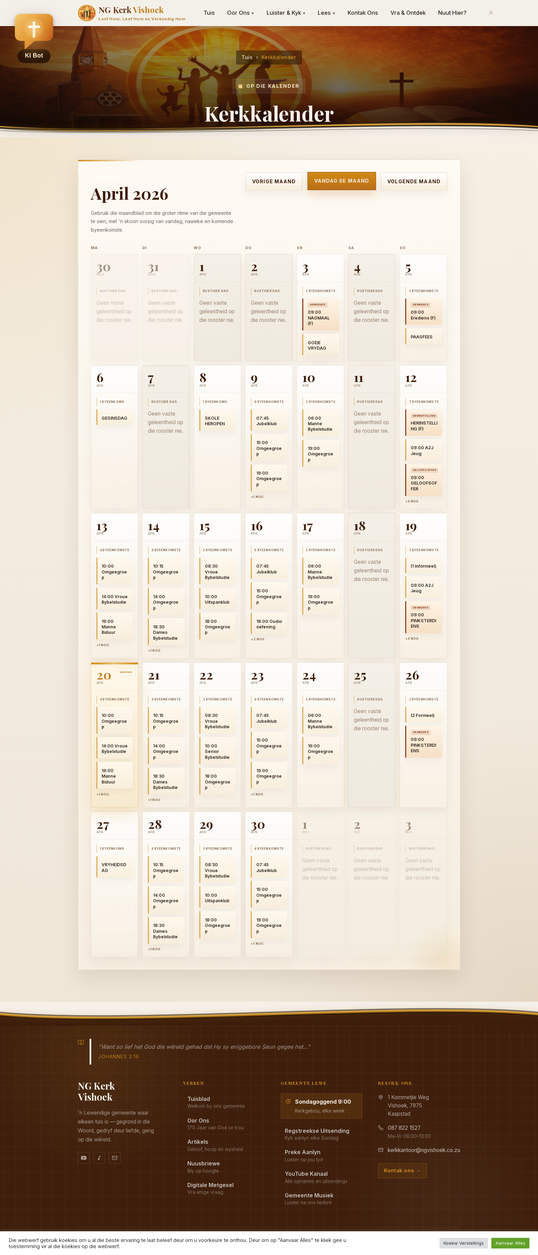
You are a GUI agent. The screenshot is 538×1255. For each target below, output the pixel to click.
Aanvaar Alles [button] (510, 1243)
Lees (326, 12)
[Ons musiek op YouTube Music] (99, 1158)
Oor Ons (240, 12)
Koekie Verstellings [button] (464, 1243)
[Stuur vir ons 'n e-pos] (114, 1158)
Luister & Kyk (286, 12)
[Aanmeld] (491, 13)
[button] (34, 38)
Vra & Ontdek (408, 12)
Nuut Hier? (452, 12)
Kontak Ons (363, 12)
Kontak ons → (402, 1170)
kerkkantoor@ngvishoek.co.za (424, 1150)
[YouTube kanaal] (84, 1158)
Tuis (209, 12)
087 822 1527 (404, 1128)
